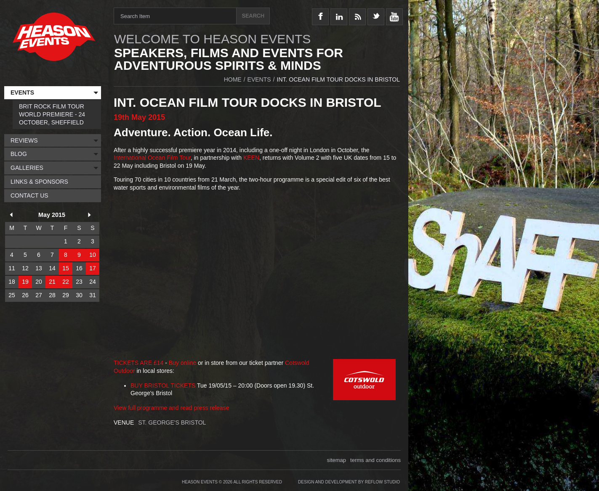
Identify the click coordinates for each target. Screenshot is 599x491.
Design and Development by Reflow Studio (349, 482)
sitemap (336, 460)
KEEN (251, 157)
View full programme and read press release (171, 407)
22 (65, 281)
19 (25, 281)
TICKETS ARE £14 (138, 362)
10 (92, 254)
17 (92, 268)
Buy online (182, 362)
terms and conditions (375, 460)
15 (65, 268)
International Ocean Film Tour (152, 157)
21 (52, 281)
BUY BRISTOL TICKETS (162, 385)
